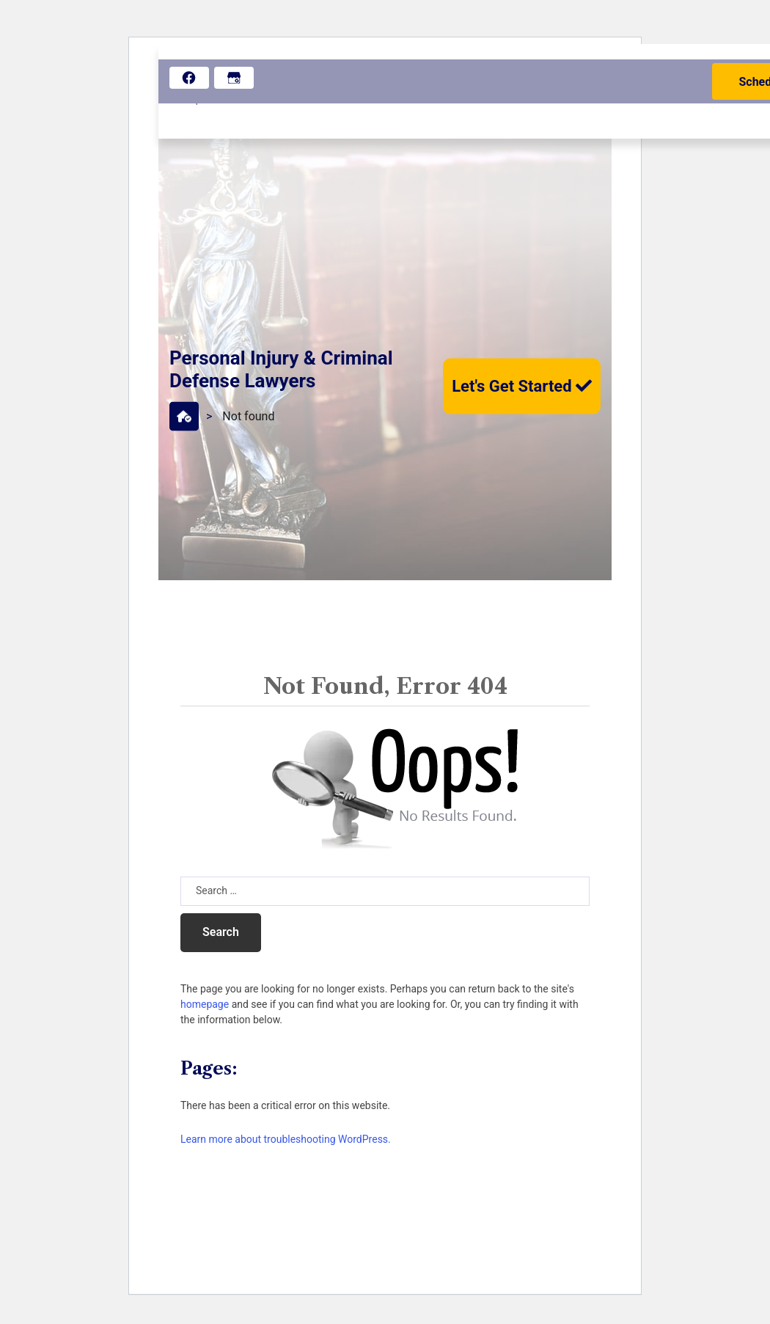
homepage (204, 1004)
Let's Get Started (522, 385)
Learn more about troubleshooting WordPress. (285, 1139)
